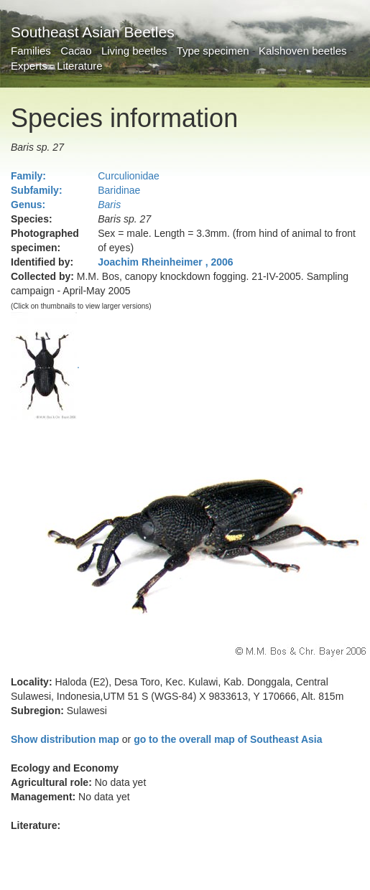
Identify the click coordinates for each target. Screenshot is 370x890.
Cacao (75, 50)
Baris (109, 204)
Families (31, 50)
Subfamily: (37, 190)
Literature (79, 66)
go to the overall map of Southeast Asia (228, 739)
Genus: (28, 204)
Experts (29, 66)
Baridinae (119, 190)
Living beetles (134, 50)
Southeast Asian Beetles (93, 32)
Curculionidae (128, 176)
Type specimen (213, 50)
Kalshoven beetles (303, 50)
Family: (28, 176)
